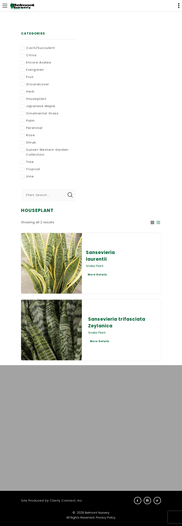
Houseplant (33, 99)
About (104, 404)
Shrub (28, 142)
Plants (104, 397)
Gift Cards (135, 410)
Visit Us (133, 417)
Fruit (27, 77)
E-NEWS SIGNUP (48, 472)
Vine (27, 176)
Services (105, 417)
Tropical (30, 169)
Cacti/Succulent (37, 48)
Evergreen (32, 69)
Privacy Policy (105, 517)
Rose (27, 135)
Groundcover (34, 84)
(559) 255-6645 (46, 399)
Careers (133, 397)
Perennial (31, 128)
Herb (27, 91)
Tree (27, 162)
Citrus (28, 55)
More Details (97, 274)
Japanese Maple (37, 106)
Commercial (109, 410)
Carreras (134, 404)
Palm (27, 120)
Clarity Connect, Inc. (66, 500)
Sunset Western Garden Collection (44, 152)
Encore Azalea (35, 62)
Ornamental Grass (39, 113)
